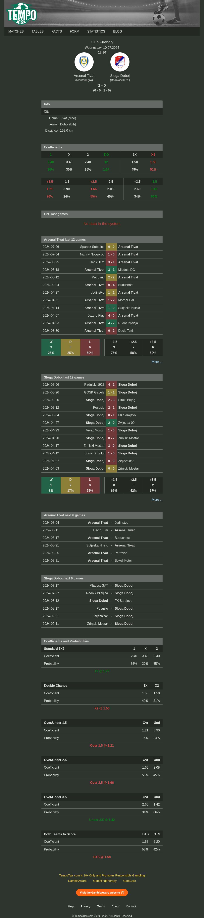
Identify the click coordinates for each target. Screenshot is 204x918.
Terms (101, 906)
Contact (131, 906)
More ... (157, 362)
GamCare (129, 880)
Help (71, 906)
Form (74, 31)
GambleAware (77, 880)
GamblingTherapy (105, 880)
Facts (57, 31)
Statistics (96, 31)
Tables (38, 31)
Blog (117, 31)
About (115, 906)
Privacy (85, 906)
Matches (16, 31)
